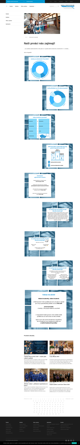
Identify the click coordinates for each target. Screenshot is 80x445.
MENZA (71, 1)
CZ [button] (51, 1)
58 (49, 406)
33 (47, 402)
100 (38, 414)
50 (60, 404)
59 (52, 406)
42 (39, 404)
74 (60, 408)
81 (47, 410)
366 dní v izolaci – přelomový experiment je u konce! (36, 384)
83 (52, 410)
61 (57, 406)
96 (55, 412)
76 (34, 410)
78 (39, 410)
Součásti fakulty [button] (35, 1)
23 (53, 400)
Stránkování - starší (69, 398)
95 (52, 412)
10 (53, 399)
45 (47, 404)
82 (49, 410)
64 (34, 408)
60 (55, 406)
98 (60, 412)
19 (43, 400)
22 (50, 400)
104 (50, 414)
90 (39, 412)
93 (47, 412)
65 (36, 408)
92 (44, 412)
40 (34, 404)
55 (42, 406)
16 (35, 400)
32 (44, 402)
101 (41, 414)
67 (42, 408)
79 (42, 410)
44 (44, 404)
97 (57, 412)
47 (52, 404)
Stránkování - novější (28, 398)
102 (44, 414)
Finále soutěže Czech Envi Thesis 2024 (60, 384)
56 (44, 406)
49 (57, 404)
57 (47, 406)
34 (49, 402)
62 (60, 406)
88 (34, 412)
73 (57, 408)
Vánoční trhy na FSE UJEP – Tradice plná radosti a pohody (35, 357)
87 (62, 410)
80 (44, 410)
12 (58, 399)
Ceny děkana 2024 (54, 356)
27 (63, 400)
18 (40, 400)
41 (36, 404)
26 (61, 400)
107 (59, 414)
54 (39, 406)
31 (42, 402)
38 (60, 402)
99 (63, 412)
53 (36, 406)
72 (55, 408)
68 (44, 408)
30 (39, 402)
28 (34, 402)
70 (50, 408)
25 (58, 400)
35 (52, 402)
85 (57, 410)
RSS (6, 440)
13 (60, 399)
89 (36, 412)
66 (39, 408)
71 (52, 408)
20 (45, 400)
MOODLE (61, 1)
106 (56, 414)
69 (47, 408)
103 (47, 414)
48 (55, 404)
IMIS (66, 1)
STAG (55, 1)
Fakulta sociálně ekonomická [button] (15, 1)
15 (33, 400)
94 (49, 412)
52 (34, 406)
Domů (26, 37)
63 (62, 406)
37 (57, 402)
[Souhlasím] (78, 443)
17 (38, 400)
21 (48, 400)
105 (53, 414)
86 (60, 410)
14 (63, 399)
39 (62, 402)
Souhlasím (74, 443)
